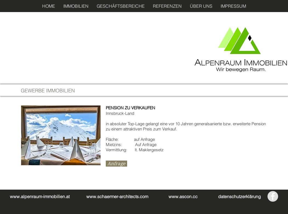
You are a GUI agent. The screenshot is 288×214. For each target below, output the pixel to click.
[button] (76, 6)
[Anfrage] (116, 164)
